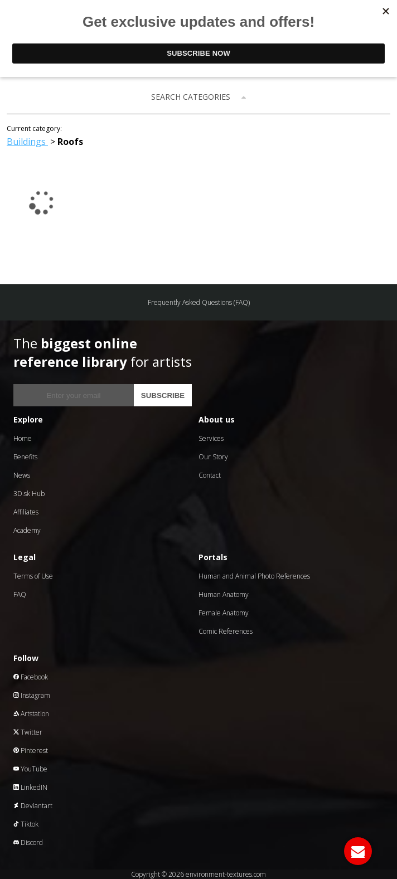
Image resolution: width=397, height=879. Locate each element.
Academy (27, 530)
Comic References (225, 631)
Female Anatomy (223, 613)
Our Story (213, 457)
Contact (209, 475)
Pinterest (30, 750)
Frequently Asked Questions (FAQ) (199, 302)
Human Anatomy (223, 594)
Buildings (27, 141)
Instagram (31, 695)
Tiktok (25, 824)
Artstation (31, 713)
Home (22, 438)
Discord (28, 842)
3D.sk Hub (29, 493)
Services (211, 438)
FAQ (19, 594)
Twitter (27, 732)
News (21, 475)
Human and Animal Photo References (254, 576)
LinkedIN (30, 787)
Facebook (30, 677)
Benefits (25, 457)
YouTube (30, 769)
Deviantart (32, 805)
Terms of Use (33, 576)
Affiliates (25, 512)
